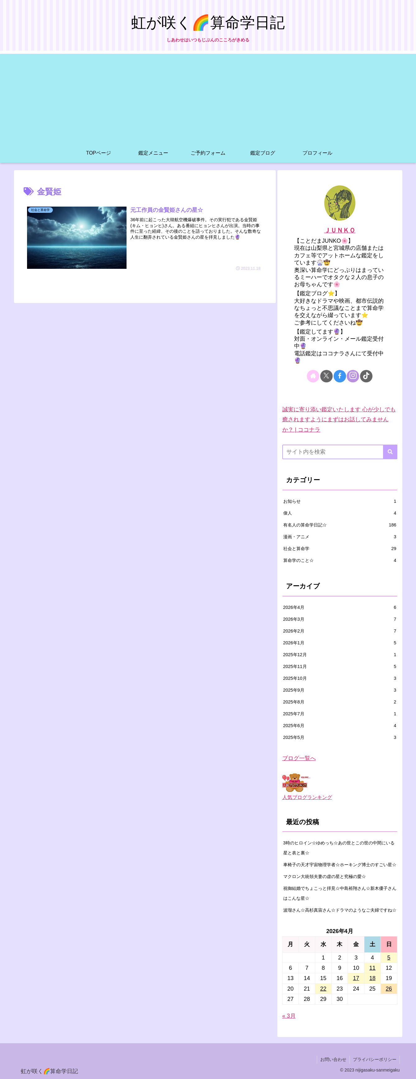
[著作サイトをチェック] (313, 376)
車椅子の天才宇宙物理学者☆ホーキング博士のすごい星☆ (339, 864)
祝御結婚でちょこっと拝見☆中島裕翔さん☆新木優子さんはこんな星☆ (339, 893)
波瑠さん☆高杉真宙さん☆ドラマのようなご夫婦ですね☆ (339, 910)
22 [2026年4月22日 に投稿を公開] (323, 989)
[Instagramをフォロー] (353, 376)
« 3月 (289, 1016)
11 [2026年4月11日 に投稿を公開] (372, 968)
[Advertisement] (208, 97)
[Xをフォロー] (326, 376)
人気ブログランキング (307, 797)
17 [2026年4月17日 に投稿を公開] (356, 978)
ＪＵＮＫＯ (339, 230)
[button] (390, 452)
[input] (339, 452)
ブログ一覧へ (299, 758)
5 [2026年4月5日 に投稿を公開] (389, 958)
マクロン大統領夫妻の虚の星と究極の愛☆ (324, 876)
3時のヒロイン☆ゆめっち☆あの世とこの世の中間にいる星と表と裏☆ (339, 847)
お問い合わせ (333, 1059)
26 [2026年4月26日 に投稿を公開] (389, 989)
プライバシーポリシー (374, 1059)
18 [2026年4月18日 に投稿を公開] (372, 978)
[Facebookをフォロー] (340, 376)
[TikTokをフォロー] (366, 376)
